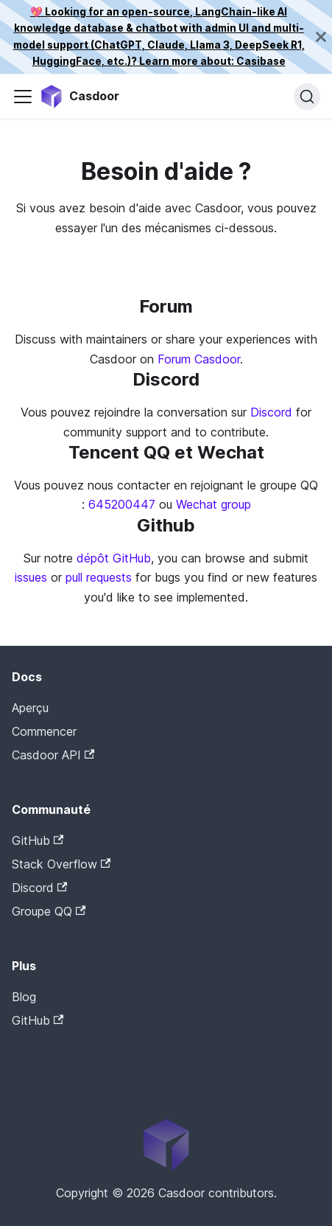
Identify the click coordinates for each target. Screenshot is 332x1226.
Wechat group (213, 504)
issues (31, 577)
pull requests (99, 577)
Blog (24, 996)
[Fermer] (321, 37)
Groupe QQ (48, 911)
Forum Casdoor (199, 359)
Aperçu (30, 707)
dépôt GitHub (114, 558)
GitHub (37, 840)
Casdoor (74, 1043)
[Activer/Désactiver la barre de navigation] (23, 97)
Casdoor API (53, 755)
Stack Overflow (61, 864)
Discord (271, 412)
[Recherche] (307, 96)
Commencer (44, 731)
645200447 (121, 504)
